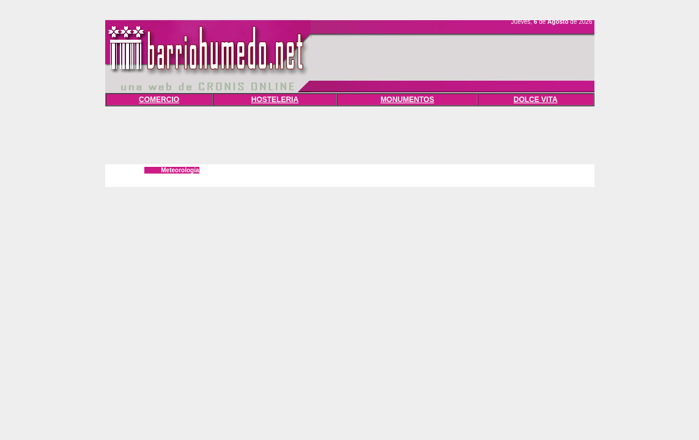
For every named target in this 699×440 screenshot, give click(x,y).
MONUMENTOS (407, 99)
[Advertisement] (349, 133)
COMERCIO (159, 99)
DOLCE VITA (536, 99)
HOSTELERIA (274, 99)
